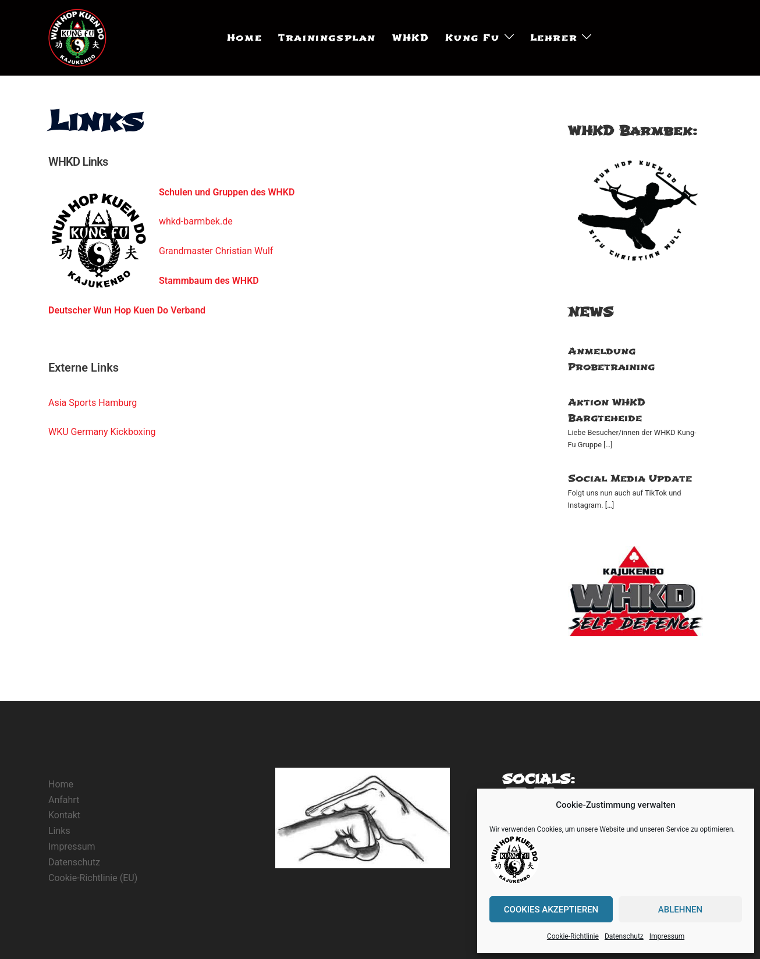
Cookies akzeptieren (551, 909)
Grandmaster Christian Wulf (216, 250)
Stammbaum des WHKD (209, 280)
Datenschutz (624, 936)
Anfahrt (63, 799)
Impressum (666, 936)
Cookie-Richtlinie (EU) (92, 877)
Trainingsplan (327, 37)
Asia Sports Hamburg (92, 402)
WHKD (410, 37)
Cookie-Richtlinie (573, 936)
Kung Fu (472, 37)
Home (244, 37)
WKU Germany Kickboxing (102, 431)
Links (59, 830)
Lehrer (554, 37)
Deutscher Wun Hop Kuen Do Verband (126, 310)
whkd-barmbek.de (196, 221)
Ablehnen (680, 909)
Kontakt (64, 815)
